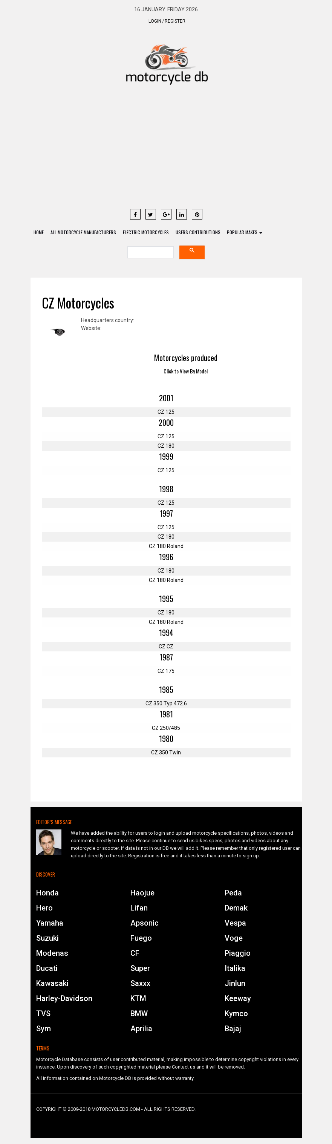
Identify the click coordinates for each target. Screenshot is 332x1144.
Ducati (47, 968)
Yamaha (49, 923)
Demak (236, 908)
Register (175, 21)
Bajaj (233, 1028)
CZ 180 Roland (166, 547)
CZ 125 (166, 412)
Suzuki (47, 938)
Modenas (52, 953)
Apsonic (144, 923)
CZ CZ (166, 647)
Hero (44, 908)
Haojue (142, 893)
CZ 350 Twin (166, 753)
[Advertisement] (166, 150)
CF (134, 953)
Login (154, 21)
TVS (43, 1013)
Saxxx (140, 983)
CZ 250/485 (166, 728)
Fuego (141, 938)
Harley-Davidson (64, 998)
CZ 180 (166, 446)
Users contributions (200, 232)
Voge (234, 938)
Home (39, 232)
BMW (139, 1013)
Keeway (238, 998)
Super (140, 968)
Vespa (235, 923)
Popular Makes (248, 232)
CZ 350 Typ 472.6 (166, 704)
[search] (149, 253)
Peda (233, 893)
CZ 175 (166, 671)
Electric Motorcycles (147, 232)
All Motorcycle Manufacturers (84, 232)
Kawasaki (52, 983)
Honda (47, 893)
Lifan (139, 908)
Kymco (236, 1013)
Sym (43, 1028)
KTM (138, 998)
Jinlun (235, 983)
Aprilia (141, 1028)
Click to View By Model (186, 371)
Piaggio (238, 953)
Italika (235, 968)
